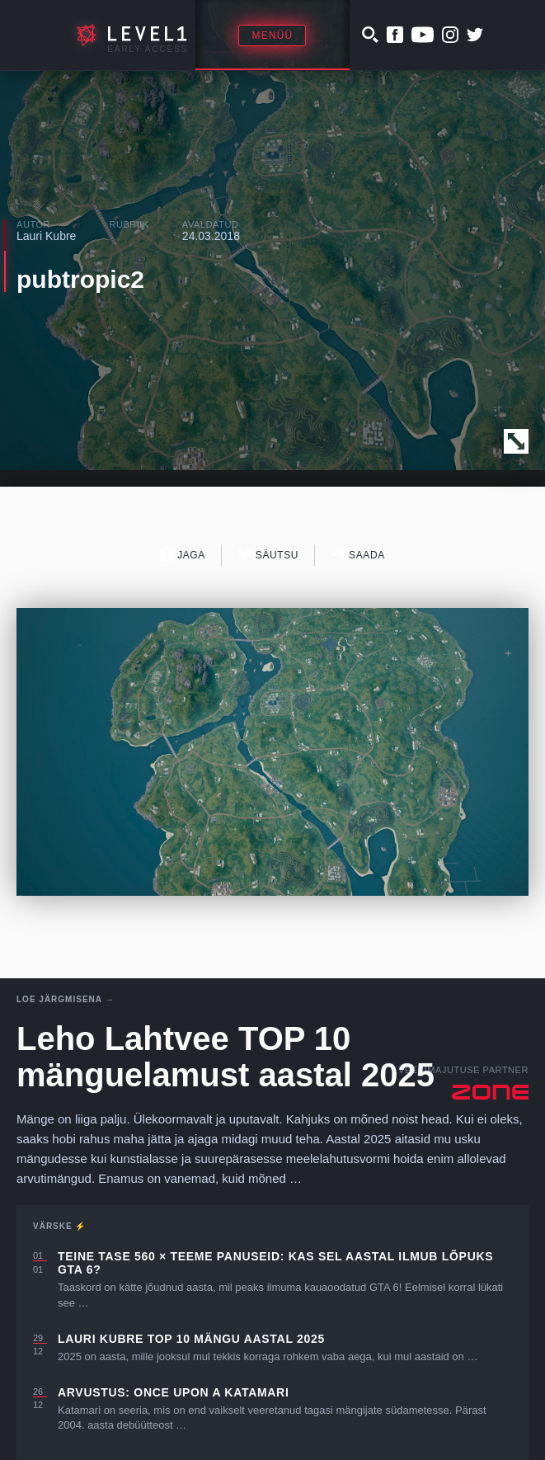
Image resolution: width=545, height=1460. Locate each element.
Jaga (182, 555)
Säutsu (268, 555)
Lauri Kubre (46, 236)
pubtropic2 (80, 279)
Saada (358, 555)
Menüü (272, 35)
